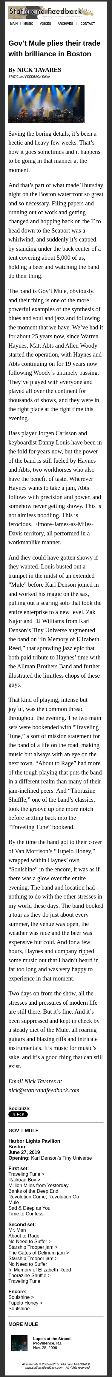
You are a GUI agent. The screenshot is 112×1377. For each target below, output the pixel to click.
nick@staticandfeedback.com (43, 1090)
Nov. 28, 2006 (52, 1343)
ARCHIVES (65, 23)
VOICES (45, 23)
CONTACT (88, 23)
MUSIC (28, 23)
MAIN (14, 23)
